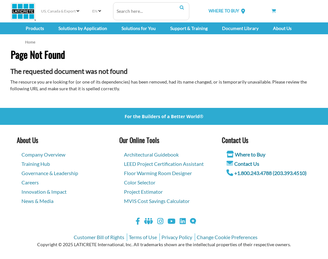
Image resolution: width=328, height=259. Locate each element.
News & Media (37, 201)
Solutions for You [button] (138, 28)
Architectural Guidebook (151, 154)
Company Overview (43, 154)
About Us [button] (282, 28)
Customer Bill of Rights (99, 237)
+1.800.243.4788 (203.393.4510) (270, 173)
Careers (30, 182)
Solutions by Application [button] (82, 28)
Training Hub (35, 164)
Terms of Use (143, 237)
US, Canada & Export (58, 11)
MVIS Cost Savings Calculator (157, 201)
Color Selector (139, 182)
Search (182, 7)
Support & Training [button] (189, 28)
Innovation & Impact (44, 192)
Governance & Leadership (49, 173)
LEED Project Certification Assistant (164, 164)
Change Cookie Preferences (227, 237)
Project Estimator (143, 192)
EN (94, 11)
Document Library (240, 28)
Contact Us (246, 164)
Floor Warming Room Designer (158, 173)
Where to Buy (250, 154)
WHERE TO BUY (224, 10)
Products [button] (35, 28)
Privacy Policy (176, 237)
